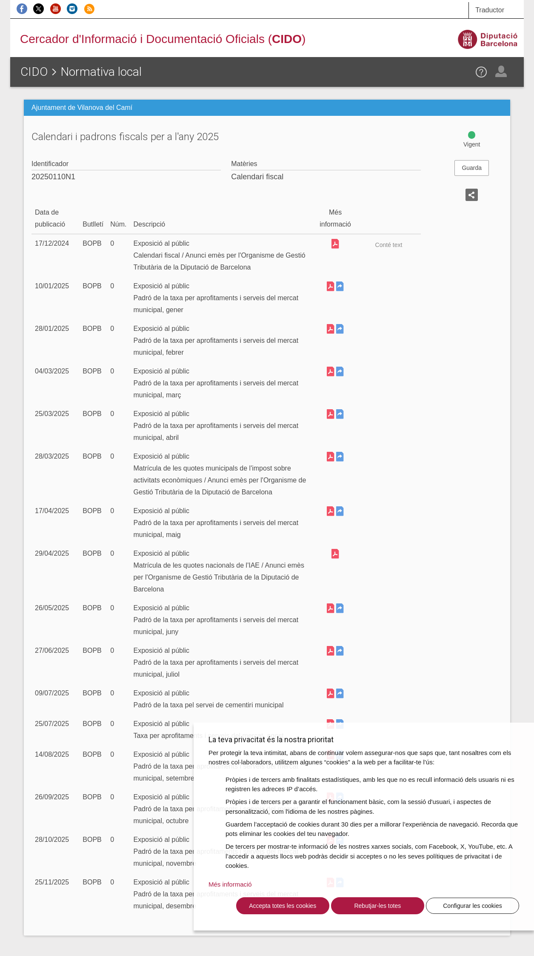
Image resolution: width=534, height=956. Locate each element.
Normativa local (101, 72)
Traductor (489, 10)
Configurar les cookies (472, 905)
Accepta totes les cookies (282, 905)
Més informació (230, 884)
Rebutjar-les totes (377, 905)
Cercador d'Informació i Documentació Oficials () (163, 39)
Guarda (472, 167)
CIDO (34, 72)
